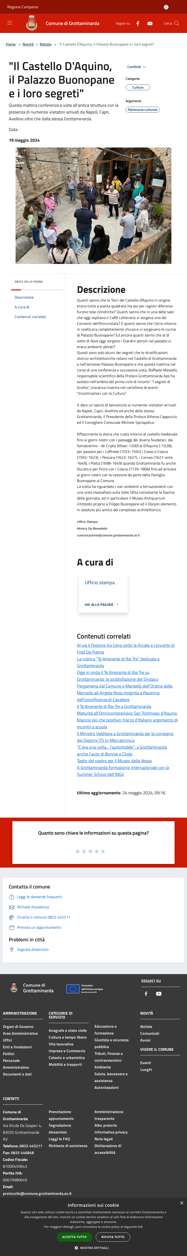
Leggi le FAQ (59, 1139)
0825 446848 (22, 1153)
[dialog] (93, 1227)
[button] (93, 1247)
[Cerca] (177, 23)
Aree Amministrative (20, 1033)
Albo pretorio (105, 1125)
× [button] (181, 1203)
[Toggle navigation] (10, 23)
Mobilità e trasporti (65, 1064)
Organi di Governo (18, 1026)
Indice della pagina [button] (29, 281)
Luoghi (146, 1069)
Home (11, 44)
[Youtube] (148, 23)
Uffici (7, 1040)
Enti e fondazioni (17, 1047)
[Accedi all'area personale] (166, 7)
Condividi (137, 67)
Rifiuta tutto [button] (113, 1237)
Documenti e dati (17, 1074)
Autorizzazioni (106, 1087)
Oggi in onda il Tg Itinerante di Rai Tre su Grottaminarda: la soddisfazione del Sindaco (117, 675)
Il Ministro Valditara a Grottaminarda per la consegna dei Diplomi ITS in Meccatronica (125, 737)
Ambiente (102, 1067)
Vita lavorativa (61, 1044)
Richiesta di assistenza (68, 1146)
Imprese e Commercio (67, 1051)
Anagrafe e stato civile (68, 1030)
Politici (8, 1054)
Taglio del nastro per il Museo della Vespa (114, 760)
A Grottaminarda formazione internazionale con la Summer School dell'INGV (123, 771)
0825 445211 (30, 1146)
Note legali (103, 1139)
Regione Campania (22, 7)
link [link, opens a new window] (140, 1227)
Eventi (145, 1063)
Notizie (45, 44)
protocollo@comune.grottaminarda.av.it (37, 1193)
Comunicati (149, 1033)
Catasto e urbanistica (67, 1057)
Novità (28, 44)
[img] (52, 280)
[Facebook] (136, 23)
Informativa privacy (111, 1132)
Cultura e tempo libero (68, 1037)
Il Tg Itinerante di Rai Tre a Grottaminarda (114, 706)
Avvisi (145, 1040)
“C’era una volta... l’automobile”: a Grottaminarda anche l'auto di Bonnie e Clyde (122, 750)
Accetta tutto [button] (74, 1237)
